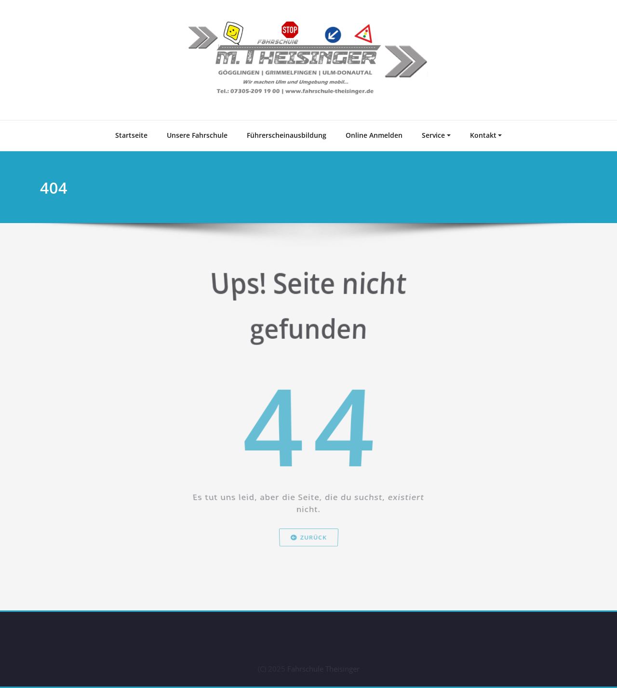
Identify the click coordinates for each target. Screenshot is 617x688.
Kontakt (483, 135)
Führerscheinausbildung (286, 135)
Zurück (308, 561)
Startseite (131, 135)
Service (433, 135)
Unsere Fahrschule (197, 135)
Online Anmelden (374, 135)
